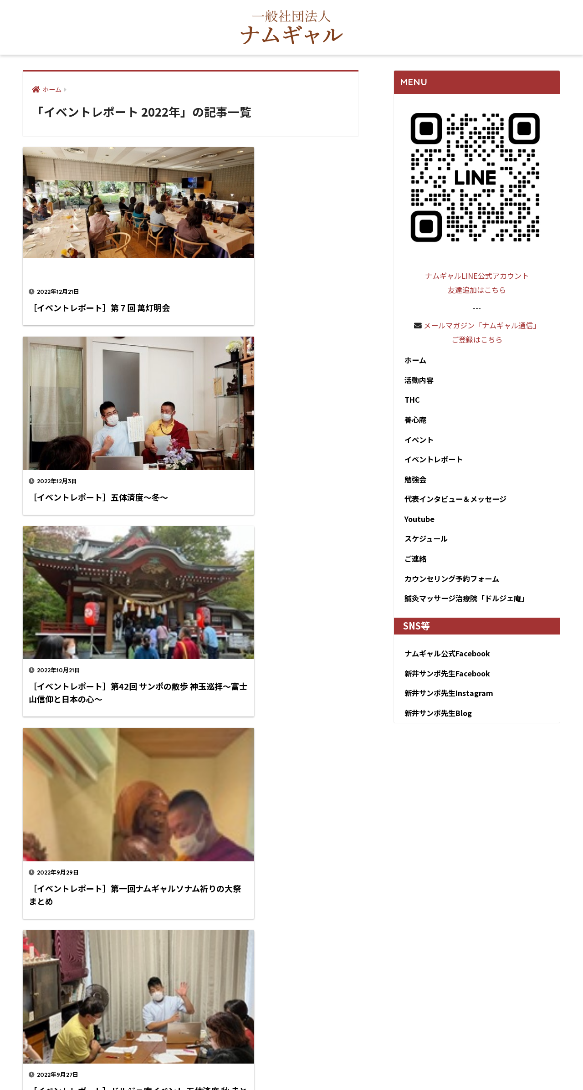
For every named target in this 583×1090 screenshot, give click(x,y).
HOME (291, 1051)
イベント (416, 441)
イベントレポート (432, 462)
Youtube (416, 523)
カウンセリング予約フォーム (451, 584)
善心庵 (412, 421)
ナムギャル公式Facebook (446, 660)
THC (409, 401)
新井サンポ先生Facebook (446, 680)
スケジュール (424, 543)
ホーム (412, 360)
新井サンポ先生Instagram (447, 701)
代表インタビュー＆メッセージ (455, 502)
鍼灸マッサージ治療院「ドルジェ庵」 (467, 604)
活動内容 (416, 380)
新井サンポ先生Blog (437, 721)
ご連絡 (412, 563)
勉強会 (412, 482)
